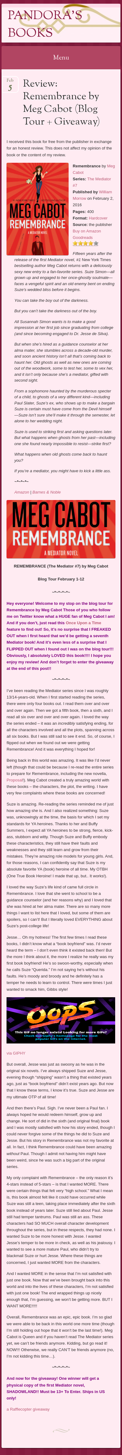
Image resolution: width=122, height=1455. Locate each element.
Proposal (14, 780)
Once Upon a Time (83, 623)
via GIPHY (16, 1053)
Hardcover (98, 218)
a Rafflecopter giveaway (28, 1409)
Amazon (21, 492)
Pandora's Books (45, 25)
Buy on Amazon (87, 231)
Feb (10, 82)
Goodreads (83, 237)
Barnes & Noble (47, 492)
